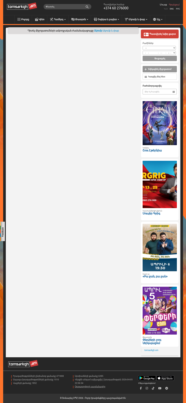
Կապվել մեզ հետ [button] (155, 76)
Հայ (166, 9)
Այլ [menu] (159, 19)
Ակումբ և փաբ (111, 30)
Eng (172, 9)
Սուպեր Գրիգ (151, 213)
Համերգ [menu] (60, 19)
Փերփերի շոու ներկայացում (152, 341)
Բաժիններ (148, 43)
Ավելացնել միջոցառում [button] (157, 69)
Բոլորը (25, 19)
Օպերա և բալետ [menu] (108, 19)
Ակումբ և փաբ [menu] (138, 19)
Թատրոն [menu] (81, 19)
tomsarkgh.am (151, 350)
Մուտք (163, 4)
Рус (178, 9)
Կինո (41, 19)
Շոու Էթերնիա (152, 150)
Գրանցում (174, 4)
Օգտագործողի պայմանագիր (90, 386)
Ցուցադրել (159, 58)
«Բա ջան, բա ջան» (155, 276)
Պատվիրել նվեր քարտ (159, 34)
